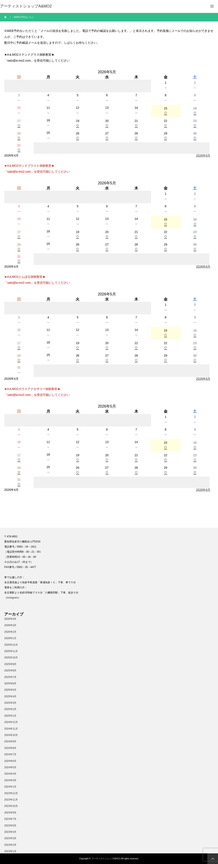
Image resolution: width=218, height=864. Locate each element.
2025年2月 (10, 709)
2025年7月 (10, 677)
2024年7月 (10, 754)
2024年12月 (11, 722)
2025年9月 (10, 664)
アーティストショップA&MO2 (106, 858)
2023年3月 (10, 838)
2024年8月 (10, 748)
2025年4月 (10, 696)
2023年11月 (11, 799)
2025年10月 (11, 657)
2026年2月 (10, 631)
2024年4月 (10, 773)
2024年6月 (10, 761)
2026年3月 (10, 625)
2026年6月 (203, 155)
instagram (12, 597)
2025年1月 (10, 715)
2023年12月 (11, 793)
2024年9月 (10, 741)
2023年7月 (10, 818)
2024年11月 (11, 728)
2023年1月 (10, 851)
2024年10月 (11, 735)
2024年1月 (10, 786)
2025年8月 (10, 670)
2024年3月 (10, 780)
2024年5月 (10, 767)
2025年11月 (11, 651)
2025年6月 (10, 683)
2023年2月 (10, 844)
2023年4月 (10, 831)
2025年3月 (10, 702)
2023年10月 (11, 806)
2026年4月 (10, 618)
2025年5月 (10, 689)
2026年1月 (10, 638)
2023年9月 (10, 812)
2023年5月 (10, 825)
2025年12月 (11, 644)
